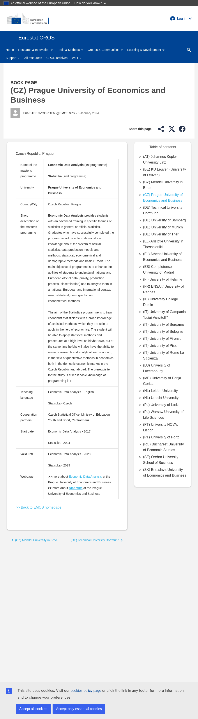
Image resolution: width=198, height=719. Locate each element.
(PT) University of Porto (161, 437)
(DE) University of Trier (161, 234)
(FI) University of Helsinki (162, 279)
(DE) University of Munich (163, 227)
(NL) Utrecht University (161, 398)
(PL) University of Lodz (161, 405)
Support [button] (13, 58)
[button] (180, 18)
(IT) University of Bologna (163, 331)
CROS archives (56, 58)
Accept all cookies (33, 709)
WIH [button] (76, 58)
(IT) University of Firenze (162, 338)
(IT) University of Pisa (160, 345)
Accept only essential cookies (79, 709)
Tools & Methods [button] (70, 50)
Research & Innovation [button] (35, 50)
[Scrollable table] (67, 332)
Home (10, 50)
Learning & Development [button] (145, 50)
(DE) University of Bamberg (164, 220)
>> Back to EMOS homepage (38, 507)
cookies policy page (86, 690)
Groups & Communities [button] (105, 50)
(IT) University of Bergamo (163, 324)
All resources (33, 58)
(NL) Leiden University (160, 391)
